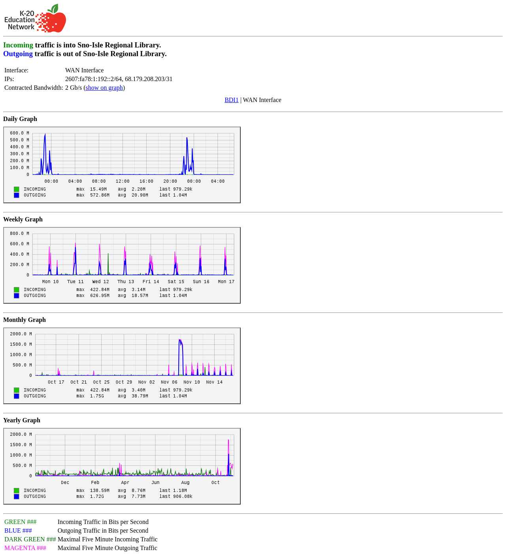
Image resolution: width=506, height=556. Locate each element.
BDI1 (232, 99)
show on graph (104, 87)
